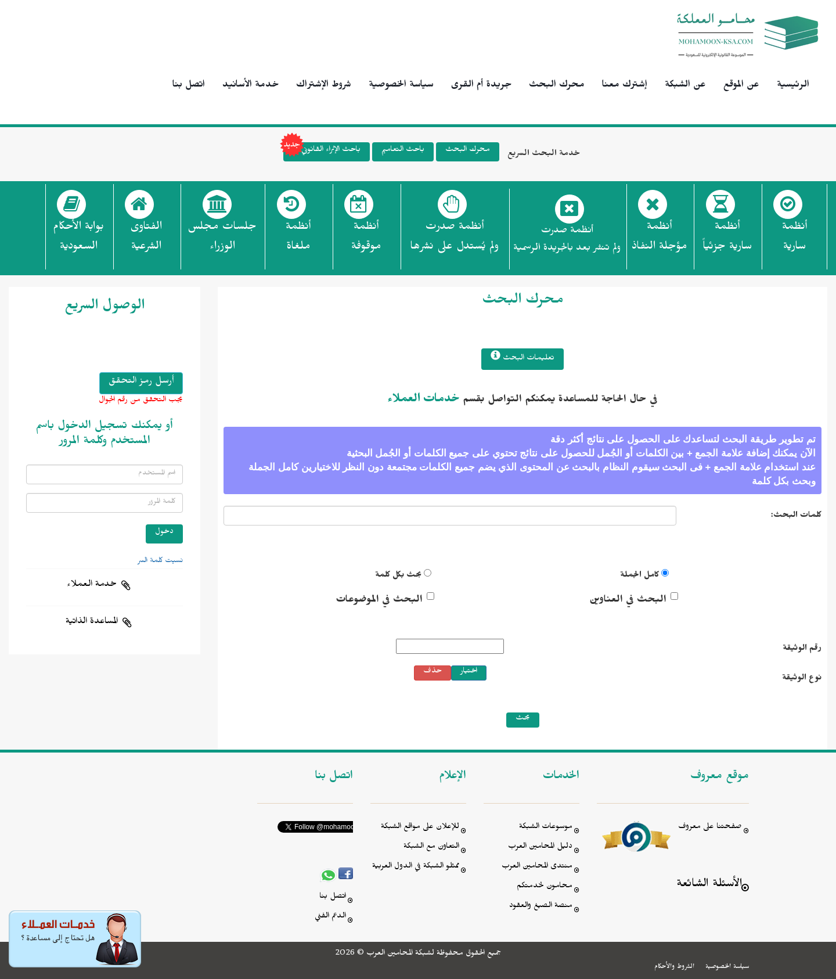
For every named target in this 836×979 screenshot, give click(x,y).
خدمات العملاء (423, 401)
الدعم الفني (330, 917)
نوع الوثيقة (801, 679)
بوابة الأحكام (78, 239)
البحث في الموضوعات (379, 601)
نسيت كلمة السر (160, 561)
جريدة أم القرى (481, 86)
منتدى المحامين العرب (537, 867)
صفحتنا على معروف (710, 828)
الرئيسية (793, 86)
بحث (523, 719)
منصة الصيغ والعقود (540, 907)
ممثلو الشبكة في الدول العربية (415, 867)
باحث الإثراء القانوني (322, 151)
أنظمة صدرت (454, 239)
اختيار (468, 672)
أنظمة (794, 239)
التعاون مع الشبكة (431, 847)
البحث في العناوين (627, 601)
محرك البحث (557, 86)
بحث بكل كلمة (398, 576)
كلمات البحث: (796, 516)
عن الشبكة (685, 86)
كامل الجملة (639, 576)
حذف (432, 672)
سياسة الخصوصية (401, 86)
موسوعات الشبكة (545, 828)
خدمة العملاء (92, 585)
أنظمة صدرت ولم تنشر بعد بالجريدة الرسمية (567, 240)
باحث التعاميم (402, 151)
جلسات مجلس (222, 239)
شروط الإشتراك (323, 86)
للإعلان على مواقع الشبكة (420, 828)
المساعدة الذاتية (92, 622)
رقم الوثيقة (802, 649)
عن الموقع (741, 86)
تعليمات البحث (522, 357)
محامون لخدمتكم (544, 887)
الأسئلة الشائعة (709, 885)
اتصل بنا (188, 86)
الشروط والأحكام (674, 967)
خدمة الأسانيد (250, 86)
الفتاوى (146, 239)
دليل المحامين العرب (540, 847)
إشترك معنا (624, 86)
